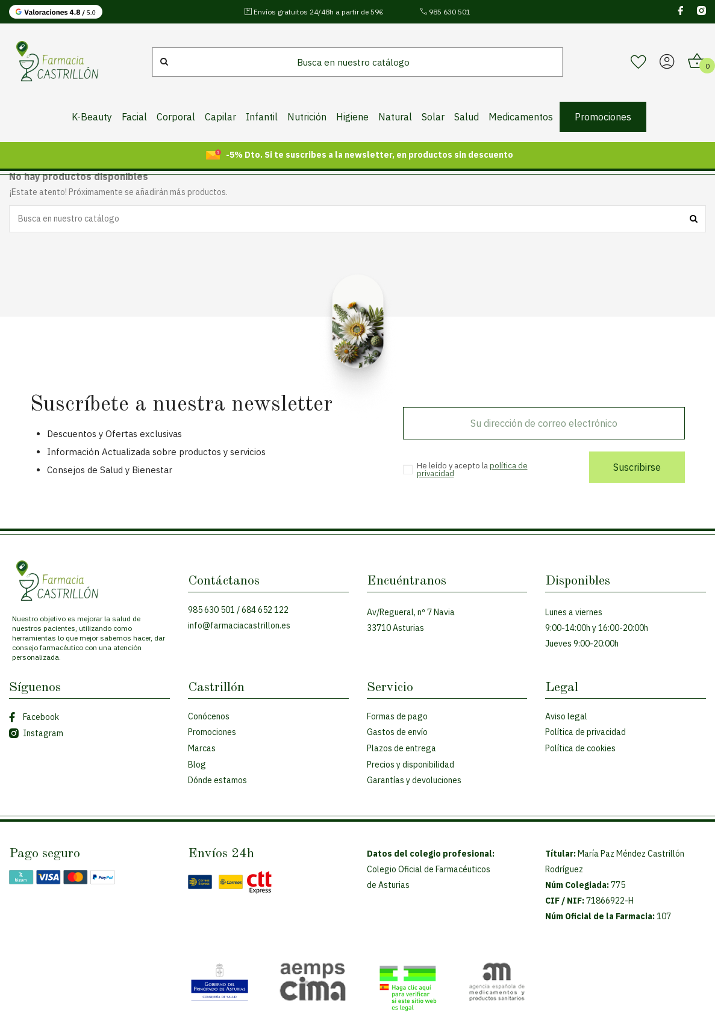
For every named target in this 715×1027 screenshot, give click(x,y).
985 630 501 (445, 11)
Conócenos (208, 716)
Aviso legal (566, 716)
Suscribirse (637, 467)
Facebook (34, 717)
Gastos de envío (397, 732)
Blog (197, 764)
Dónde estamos (217, 780)
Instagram (36, 733)
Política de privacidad (585, 732)
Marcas (202, 748)
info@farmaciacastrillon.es (239, 625)
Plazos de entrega (401, 748)
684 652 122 (265, 609)
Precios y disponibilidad (410, 764)
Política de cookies (580, 748)
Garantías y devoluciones (414, 780)
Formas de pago (397, 716)
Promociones (212, 732)
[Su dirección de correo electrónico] (544, 423)
